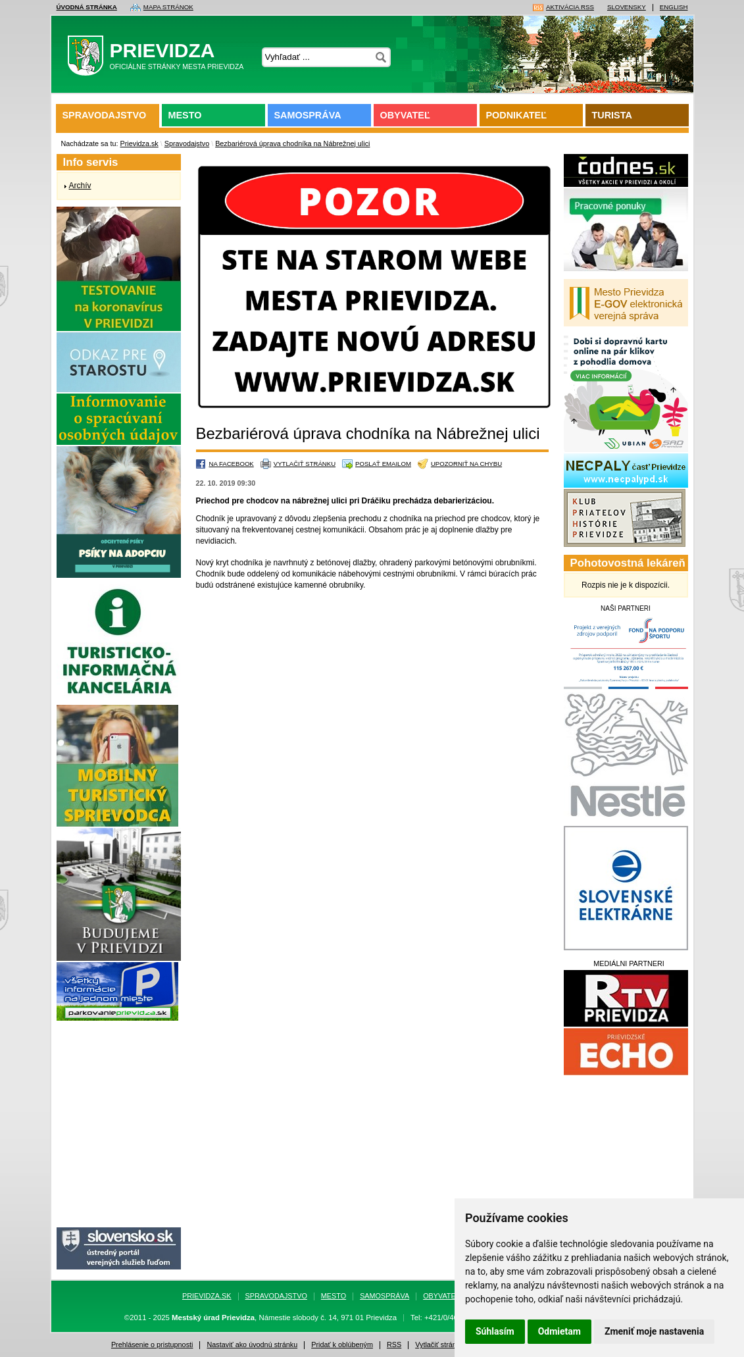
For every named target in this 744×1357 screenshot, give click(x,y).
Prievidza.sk (139, 143)
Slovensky (626, 7)
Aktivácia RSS (570, 7)
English (674, 7)
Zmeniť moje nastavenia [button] (654, 1331)
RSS (394, 1344)
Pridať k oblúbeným (342, 1344)
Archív (80, 185)
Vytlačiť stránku (304, 463)
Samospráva (307, 115)
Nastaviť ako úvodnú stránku (252, 1344)
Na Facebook (231, 463)
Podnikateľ (516, 115)
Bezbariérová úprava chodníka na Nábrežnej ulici (292, 143)
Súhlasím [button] (495, 1331)
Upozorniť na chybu (466, 463)
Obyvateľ (405, 115)
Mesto (185, 115)
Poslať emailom (383, 463)
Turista (612, 115)
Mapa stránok (168, 7)
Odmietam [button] (559, 1331)
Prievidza (160, 58)
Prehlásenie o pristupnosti (152, 1344)
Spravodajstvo (104, 115)
